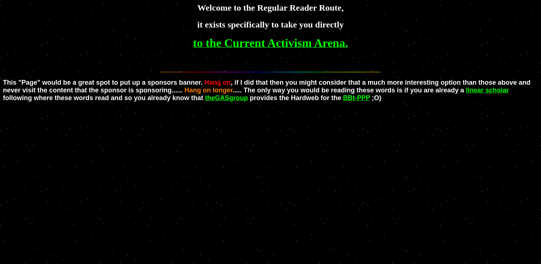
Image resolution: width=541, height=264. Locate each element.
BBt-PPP (356, 98)
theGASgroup (226, 98)
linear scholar (487, 90)
